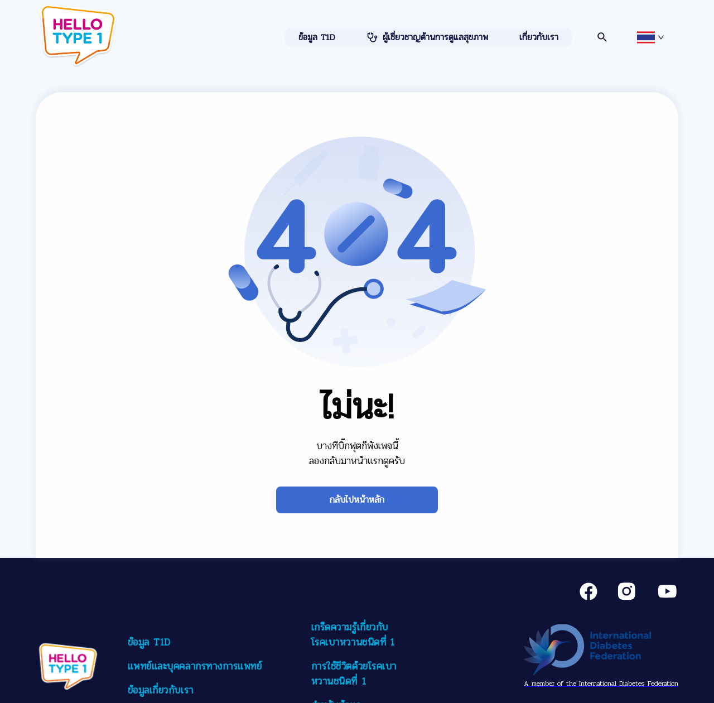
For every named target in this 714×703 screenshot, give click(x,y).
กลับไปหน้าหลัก (357, 500)
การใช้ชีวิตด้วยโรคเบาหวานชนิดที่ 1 (354, 673)
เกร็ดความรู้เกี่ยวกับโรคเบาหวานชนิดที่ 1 (353, 634)
